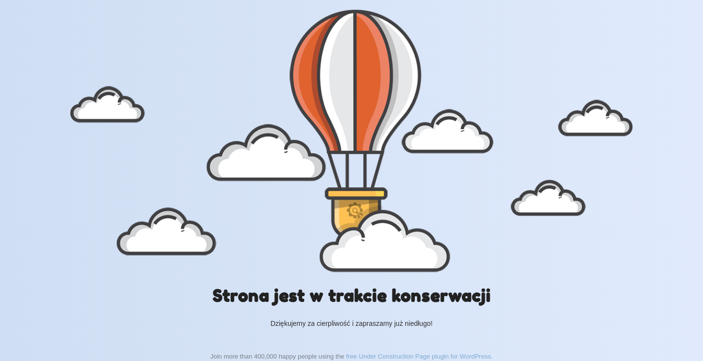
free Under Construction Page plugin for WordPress (418, 356)
